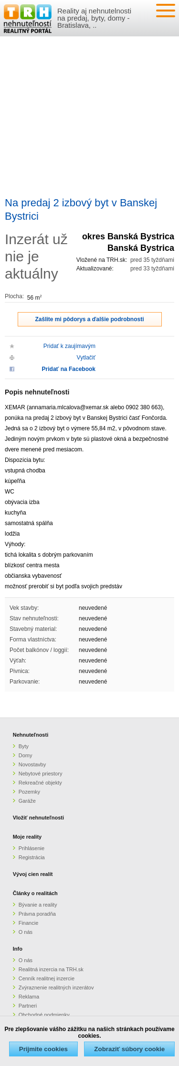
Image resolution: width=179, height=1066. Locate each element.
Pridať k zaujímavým (69, 346)
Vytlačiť (86, 357)
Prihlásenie (31, 848)
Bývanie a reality (38, 905)
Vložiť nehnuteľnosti (38, 817)
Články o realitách (35, 893)
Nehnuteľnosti (31, 735)
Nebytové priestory (41, 773)
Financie (29, 923)
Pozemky (29, 792)
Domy (25, 755)
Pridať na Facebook (68, 369)
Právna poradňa (37, 914)
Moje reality (27, 837)
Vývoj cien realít (33, 874)
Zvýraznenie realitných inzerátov (56, 987)
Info (17, 949)
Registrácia (32, 857)
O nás (25, 932)
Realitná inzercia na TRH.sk (51, 969)
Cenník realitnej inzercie (46, 978)
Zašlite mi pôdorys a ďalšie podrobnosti (89, 319)
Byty (24, 746)
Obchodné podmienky (44, 1015)
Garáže (27, 801)
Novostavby (32, 764)
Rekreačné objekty (40, 782)
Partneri (28, 1006)
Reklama (29, 996)
